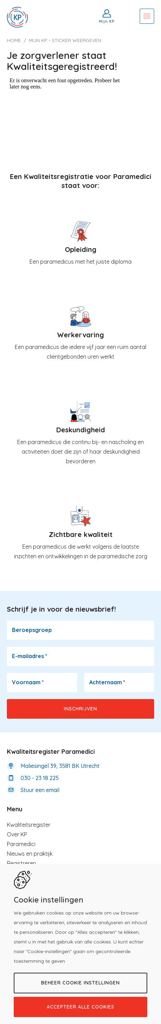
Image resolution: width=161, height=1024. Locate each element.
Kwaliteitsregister (28, 824)
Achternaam (107, 682)
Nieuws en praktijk (30, 853)
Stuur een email (40, 790)
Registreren (21, 863)
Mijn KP (107, 21)
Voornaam (28, 682)
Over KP (17, 834)
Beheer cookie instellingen (80, 983)
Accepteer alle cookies (80, 1007)
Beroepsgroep (32, 629)
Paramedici (21, 844)
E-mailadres (29, 656)
